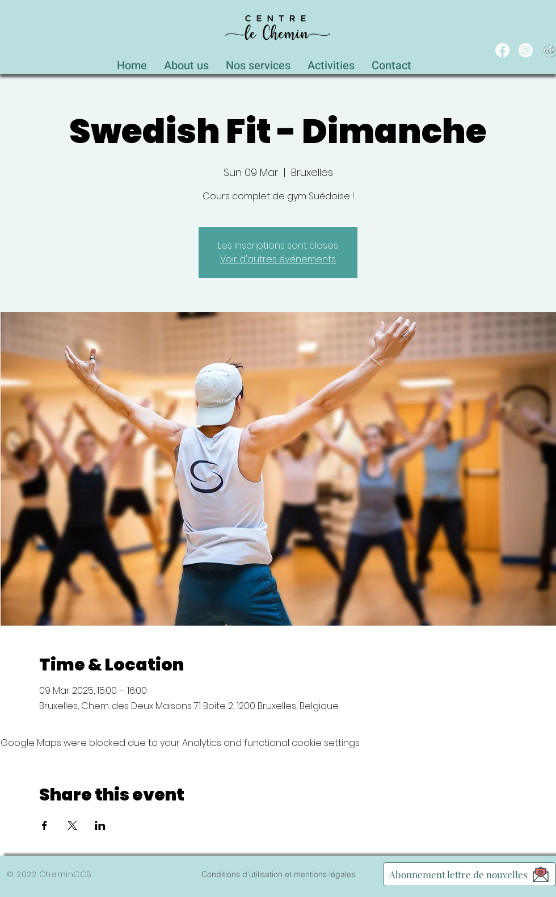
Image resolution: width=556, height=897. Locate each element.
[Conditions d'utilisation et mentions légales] (278, 874)
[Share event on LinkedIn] (100, 825)
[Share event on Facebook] (44, 825)
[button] (258, 62)
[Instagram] (526, 50)
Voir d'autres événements (278, 259)
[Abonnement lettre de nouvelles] (469, 874)
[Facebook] (502, 50)
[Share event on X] (72, 825)
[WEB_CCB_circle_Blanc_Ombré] (549, 50)
